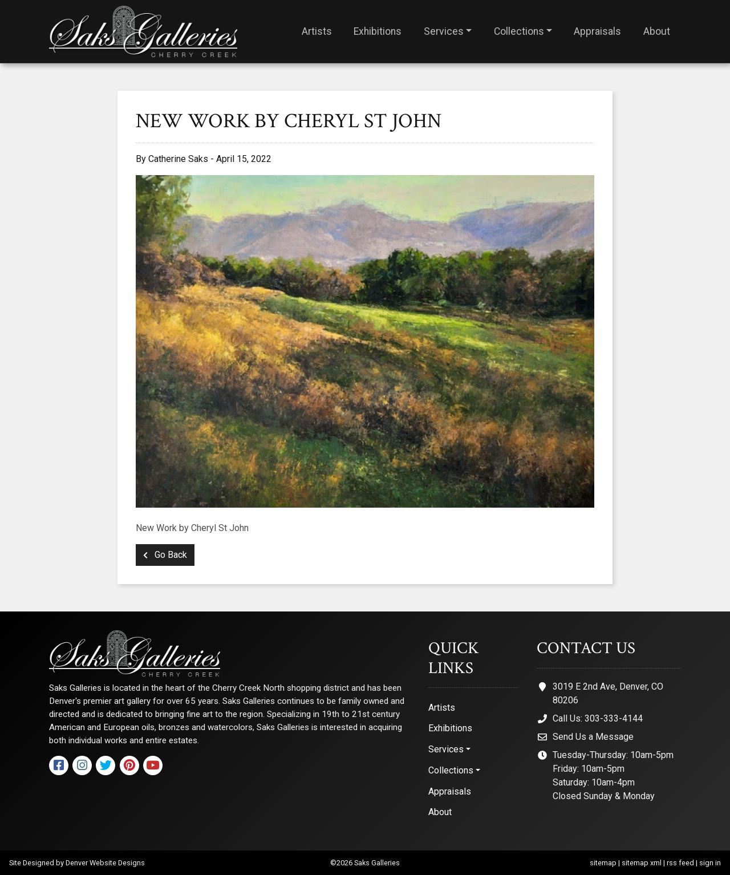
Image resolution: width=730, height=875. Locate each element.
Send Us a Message (593, 736)
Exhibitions (378, 31)
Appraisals (597, 31)
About (656, 31)
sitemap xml (642, 862)
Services (444, 31)
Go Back (165, 554)
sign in (710, 862)
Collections (519, 31)
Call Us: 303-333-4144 (598, 718)
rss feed (680, 862)
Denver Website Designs (105, 862)
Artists (317, 31)
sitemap (603, 862)
